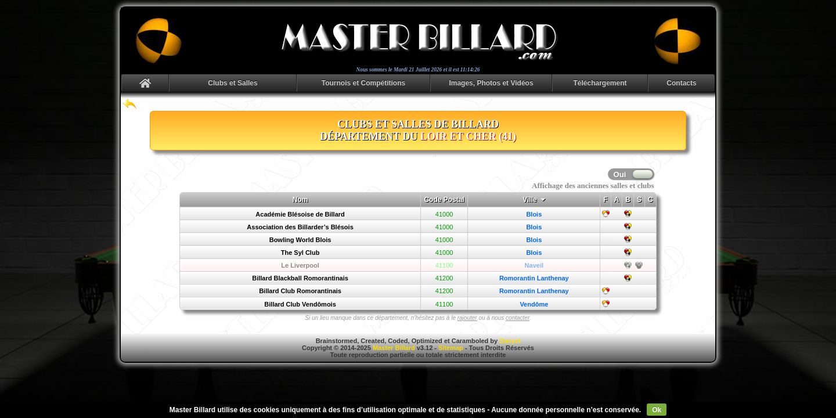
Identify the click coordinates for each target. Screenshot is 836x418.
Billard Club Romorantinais (300, 290)
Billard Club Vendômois (300, 304)
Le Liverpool (300, 265)
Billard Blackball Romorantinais (300, 278)
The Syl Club (300, 252)
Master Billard (394, 347)
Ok (656, 410)
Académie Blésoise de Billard (299, 214)
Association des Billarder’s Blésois (300, 227)
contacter (517, 318)
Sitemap (450, 347)
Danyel (509, 340)
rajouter (467, 318)
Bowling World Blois (300, 239)
